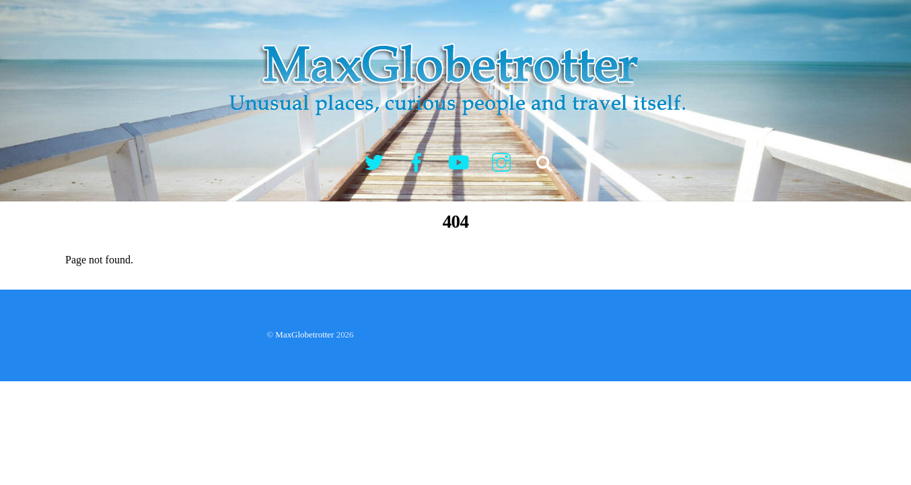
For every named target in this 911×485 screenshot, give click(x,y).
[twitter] (376, 161)
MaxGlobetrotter (304, 334)
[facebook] (418, 161)
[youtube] (461, 161)
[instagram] (503, 161)
